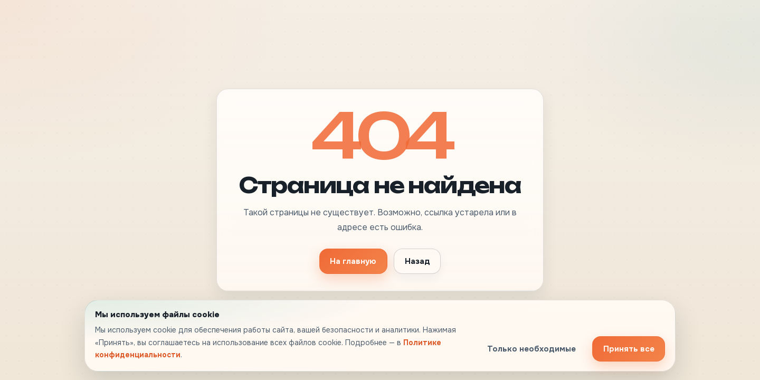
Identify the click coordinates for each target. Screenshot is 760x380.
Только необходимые (531, 349)
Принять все (628, 349)
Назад (417, 261)
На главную (353, 261)
